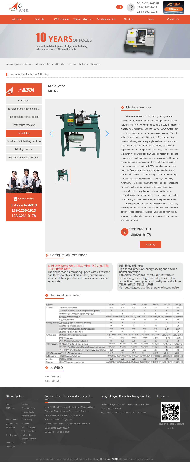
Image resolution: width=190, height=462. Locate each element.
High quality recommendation (23, 157)
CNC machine (61, 19)
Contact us (173, 19)
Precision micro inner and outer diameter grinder (24, 108)
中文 (119, 7)
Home (17, 19)
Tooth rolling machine (23, 125)
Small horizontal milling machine (24, 141)
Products (39, 19)
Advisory (150, 244)
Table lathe (43, 74)
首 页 (20, 74)
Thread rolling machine (84, 19)
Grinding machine (106, 19)
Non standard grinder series (23, 117)
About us (128, 19)
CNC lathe (23, 100)
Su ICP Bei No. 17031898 (108, 459)
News (151, 19)
